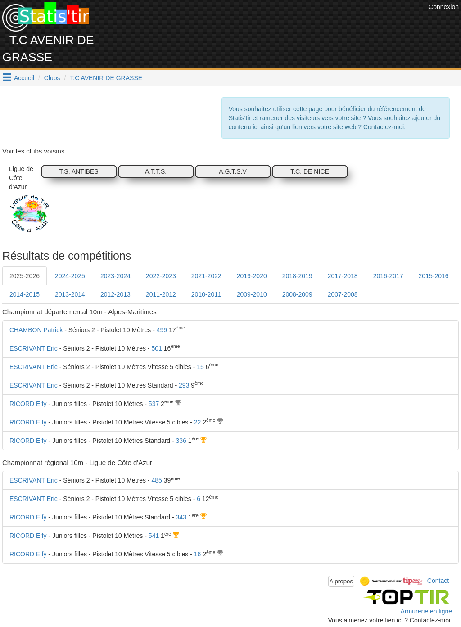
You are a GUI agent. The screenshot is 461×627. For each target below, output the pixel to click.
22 (197, 422)
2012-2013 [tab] (115, 294)
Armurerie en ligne (426, 611)
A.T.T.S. (156, 171)
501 (156, 348)
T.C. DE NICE (309, 171)
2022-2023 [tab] (161, 276)
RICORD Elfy (27, 403)
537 (154, 403)
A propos (341, 581)
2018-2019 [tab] (297, 276)
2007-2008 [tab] (343, 294)
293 (184, 385)
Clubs (52, 77)
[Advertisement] (262, 22)
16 (197, 554)
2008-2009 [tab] (297, 294)
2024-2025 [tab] (70, 276)
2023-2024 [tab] (115, 276)
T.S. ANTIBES (78, 171)
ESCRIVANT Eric (33, 348)
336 (181, 440)
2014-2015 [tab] (24, 294)
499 (162, 330)
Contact (438, 580)
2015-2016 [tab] (434, 276)
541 (154, 535)
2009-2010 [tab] (252, 294)
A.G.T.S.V (232, 171)
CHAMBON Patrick (36, 330)
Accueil (24, 77)
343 (181, 517)
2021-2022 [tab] (206, 276)
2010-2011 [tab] (206, 294)
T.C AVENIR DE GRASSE (106, 77)
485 (156, 480)
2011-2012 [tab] (161, 294)
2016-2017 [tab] (388, 276)
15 (200, 366)
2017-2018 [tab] (343, 276)
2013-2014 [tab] (70, 294)
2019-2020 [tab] (252, 276)
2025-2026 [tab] (24, 276)
